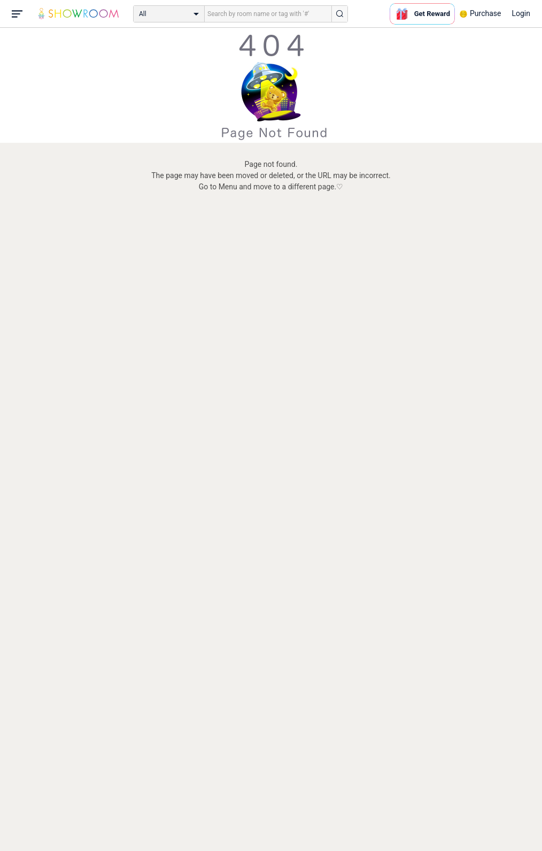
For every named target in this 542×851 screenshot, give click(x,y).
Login (521, 13)
